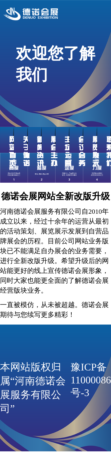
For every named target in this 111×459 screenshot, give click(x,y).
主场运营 (68, 151)
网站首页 (12, 151)
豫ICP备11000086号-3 (91, 379)
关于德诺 (26, 151)
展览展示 (95, 151)
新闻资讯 (40, 151)
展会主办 (54, 151)
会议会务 (81, 151)
